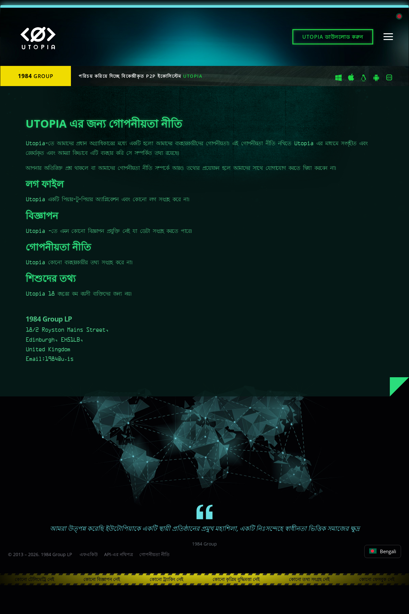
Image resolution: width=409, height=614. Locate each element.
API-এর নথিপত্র (118, 554)
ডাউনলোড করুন (332, 36)
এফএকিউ (89, 554)
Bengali (382, 551)
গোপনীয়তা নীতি (154, 554)
